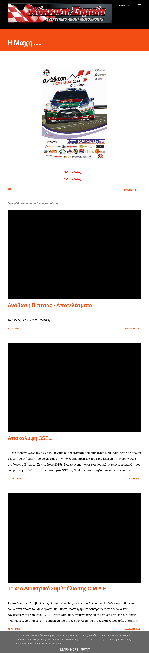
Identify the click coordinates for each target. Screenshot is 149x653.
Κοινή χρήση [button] (131, 190)
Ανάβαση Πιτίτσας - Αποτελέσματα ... (52, 305)
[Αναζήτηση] (124, 5)
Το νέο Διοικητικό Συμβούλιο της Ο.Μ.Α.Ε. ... (59, 588)
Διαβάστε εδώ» (133, 328)
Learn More (69, 649)
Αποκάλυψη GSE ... (30, 438)
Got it (85, 649)
